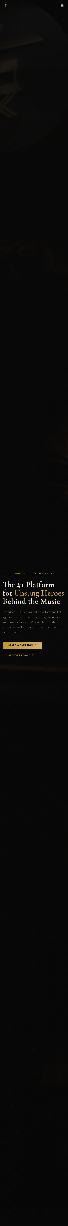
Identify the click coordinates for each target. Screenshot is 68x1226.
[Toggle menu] (62, 5)
